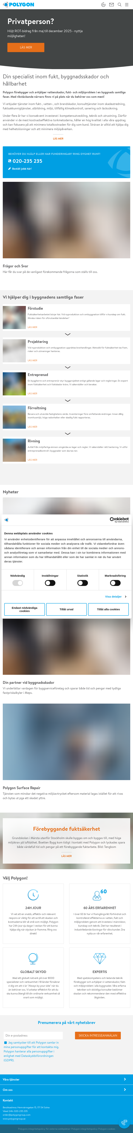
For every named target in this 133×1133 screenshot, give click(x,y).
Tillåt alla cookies (108, 609)
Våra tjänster (11, 1079)
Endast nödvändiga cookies (24, 609)
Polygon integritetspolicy (84, 1128)
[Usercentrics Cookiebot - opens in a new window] (112, 520)
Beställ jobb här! (22, 169)
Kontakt (8, 1100)
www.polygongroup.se (14, 1118)
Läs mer (32, 327)
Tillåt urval (67, 609)
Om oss (8, 1090)
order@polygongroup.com (16, 1114)
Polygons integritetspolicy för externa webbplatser (44, 1128)
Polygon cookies (106, 1128)
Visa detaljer (113, 596)
